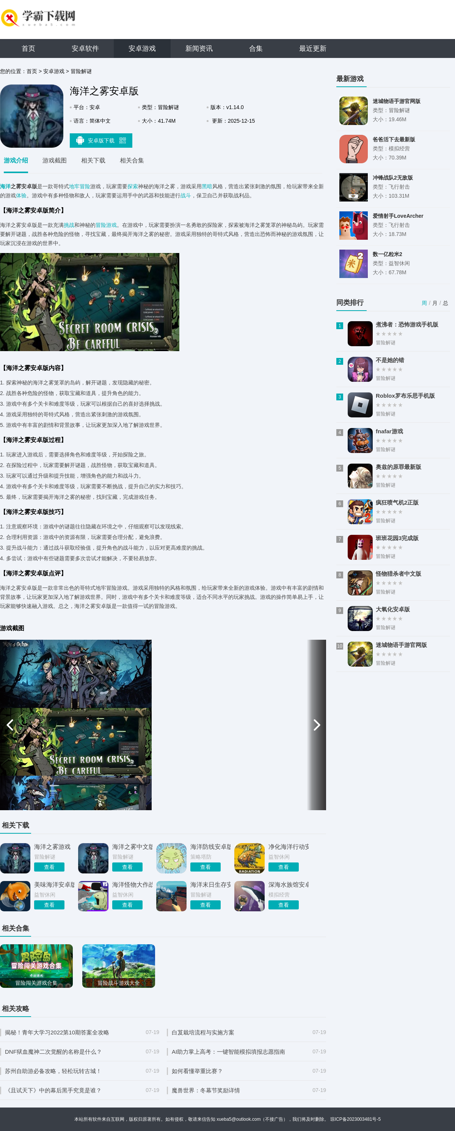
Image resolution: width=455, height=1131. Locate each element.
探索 (132, 186)
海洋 (5, 186)
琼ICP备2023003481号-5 (355, 1119)
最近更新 (312, 48)
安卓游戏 (142, 48)
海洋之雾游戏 (52, 847)
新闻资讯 (199, 48)
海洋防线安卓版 (210, 847)
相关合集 (132, 160)
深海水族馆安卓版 (288, 884)
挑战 (69, 225)
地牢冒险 (79, 186)
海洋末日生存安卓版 (210, 884)
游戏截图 (54, 160)
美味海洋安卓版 (54, 884)
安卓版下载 (101, 140)
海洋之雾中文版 (132, 847)
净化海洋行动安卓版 (288, 847)
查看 (49, 867)
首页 (28, 48)
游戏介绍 (16, 160)
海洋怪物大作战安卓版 (132, 884)
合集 (256, 48)
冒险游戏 (106, 225)
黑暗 (207, 186)
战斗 (185, 195)
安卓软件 (85, 48)
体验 (21, 195)
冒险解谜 (81, 71)
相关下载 (93, 160)
